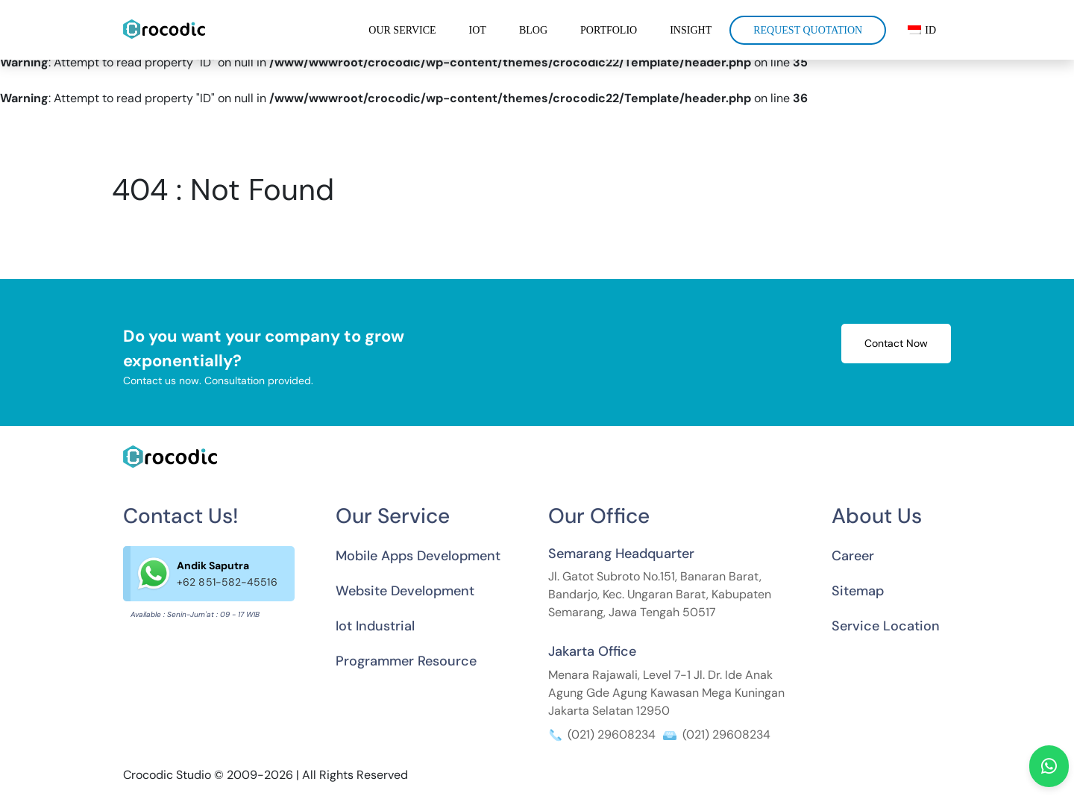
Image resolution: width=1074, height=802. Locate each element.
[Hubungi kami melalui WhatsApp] (1049, 766)
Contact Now (896, 343)
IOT (477, 30)
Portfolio (608, 30)
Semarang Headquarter (621, 554)
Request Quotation (807, 30)
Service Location (886, 626)
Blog (533, 30)
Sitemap (858, 591)
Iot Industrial (375, 626)
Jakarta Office (592, 651)
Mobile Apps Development (418, 556)
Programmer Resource (406, 661)
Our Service (402, 30)
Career (853, 556)
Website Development (405, 591)
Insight (691, 30)
